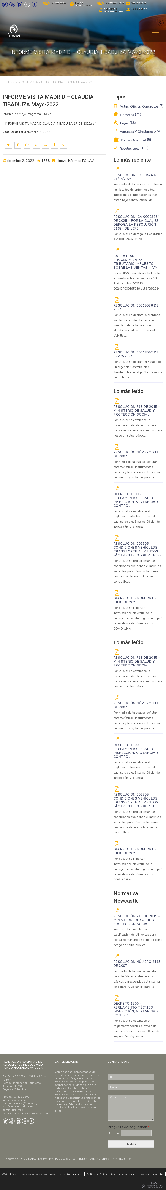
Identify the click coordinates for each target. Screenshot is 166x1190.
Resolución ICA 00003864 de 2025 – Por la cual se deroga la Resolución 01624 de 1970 (137, 223)
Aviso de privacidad (152, 1174)
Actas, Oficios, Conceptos (138, 106)
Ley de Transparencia (83, 4)
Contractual (58, 2)
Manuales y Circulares (137, 131)
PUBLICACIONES (65, 1159)
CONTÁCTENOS (99, 1159)
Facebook (34, 4)
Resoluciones (131, 148)
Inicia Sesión (139, 8)
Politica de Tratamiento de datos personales (112, 1174)
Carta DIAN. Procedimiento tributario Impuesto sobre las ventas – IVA (135, 262)
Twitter (5, 4)
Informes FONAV (81, 160)
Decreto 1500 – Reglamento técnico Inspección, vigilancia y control (136, 500)
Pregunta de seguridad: (128, 1127)
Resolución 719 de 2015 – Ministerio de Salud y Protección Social (137, 411)
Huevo (61, 160)
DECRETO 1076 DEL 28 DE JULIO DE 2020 (135, 600)
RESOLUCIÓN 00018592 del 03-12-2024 (137, 354)
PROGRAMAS (28, 1159)
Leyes (125, 123)
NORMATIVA (45, 1159)
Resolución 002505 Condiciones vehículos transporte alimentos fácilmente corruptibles (138, 549)
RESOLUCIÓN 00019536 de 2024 (136, 307)
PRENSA (82, 1159)
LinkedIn (27, 4)
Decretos (127, 114)
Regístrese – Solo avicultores (113, 10)
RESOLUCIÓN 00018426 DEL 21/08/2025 (137, 177)
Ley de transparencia (71, 1174)
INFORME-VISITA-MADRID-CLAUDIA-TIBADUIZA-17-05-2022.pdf (50, 124)
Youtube (12, 4)
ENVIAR (130, 1144)
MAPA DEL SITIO (121, 1159)
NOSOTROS (11, 1159)
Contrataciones (115, 2)
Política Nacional (132, 140)
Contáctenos (138, 2)
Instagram (19, 4)
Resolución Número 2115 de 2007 (137, 454)
